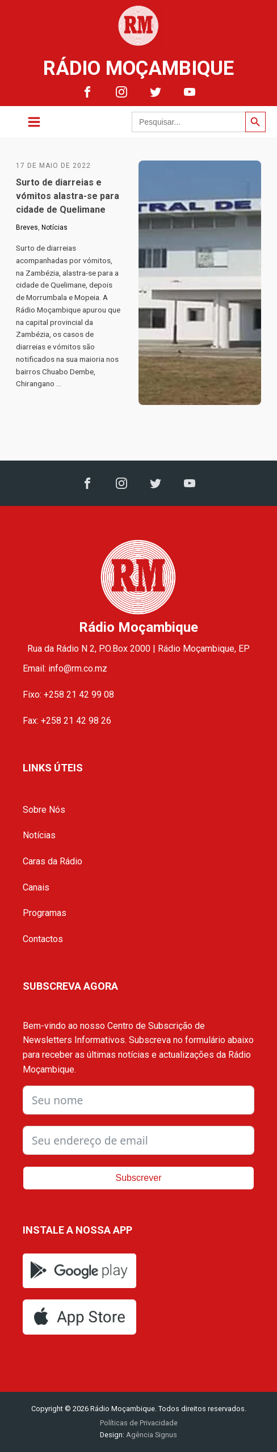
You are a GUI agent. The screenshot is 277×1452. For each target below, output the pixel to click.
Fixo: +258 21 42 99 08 (68, 694)
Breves (27, 227)
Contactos (43, 939)
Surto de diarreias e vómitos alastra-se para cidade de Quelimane (67, 196)
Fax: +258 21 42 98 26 (67, 720)
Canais (36, 887)
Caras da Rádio (52, 861)
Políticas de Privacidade (139, 1423)
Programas (44, 912)
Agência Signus (150, 1434)
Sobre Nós (44, 809)
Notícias (54, 227)
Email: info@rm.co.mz (65, 668)
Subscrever (139, 1178)
